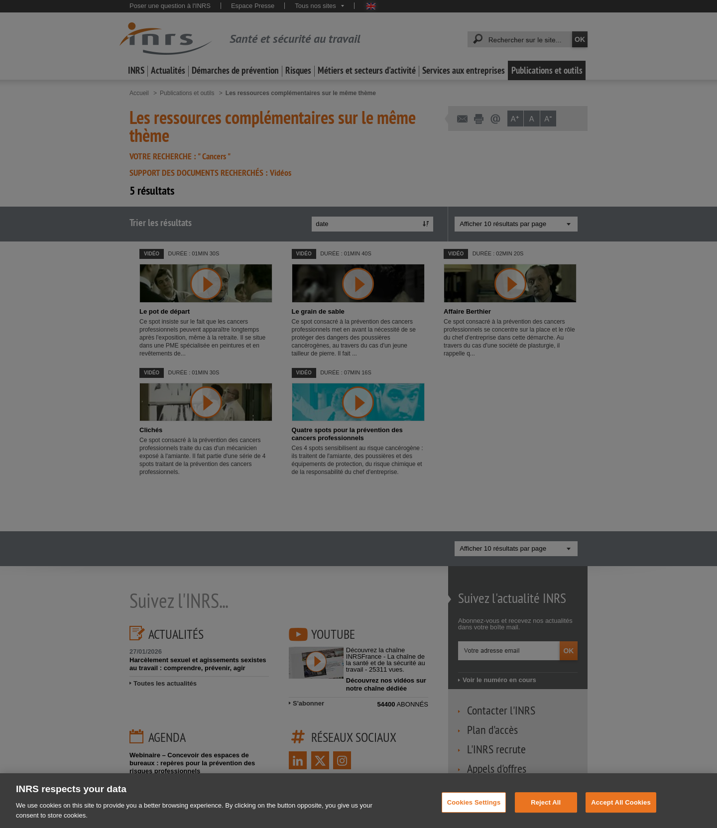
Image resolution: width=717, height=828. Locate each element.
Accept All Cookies (621, 808)
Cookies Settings (474, 808)
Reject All (546, 808)
